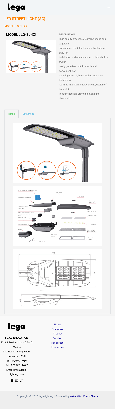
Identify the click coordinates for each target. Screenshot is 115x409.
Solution (57, 338)
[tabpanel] (57, 216)
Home (57, 324)
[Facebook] (12, 380)
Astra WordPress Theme (84, 396)
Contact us (57, 347)
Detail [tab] (11, 113)
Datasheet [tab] (28, 113)
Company (57, 329)
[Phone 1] (21, 380)
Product (57, 333)
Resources (57, 342)
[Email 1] (16, 380)
